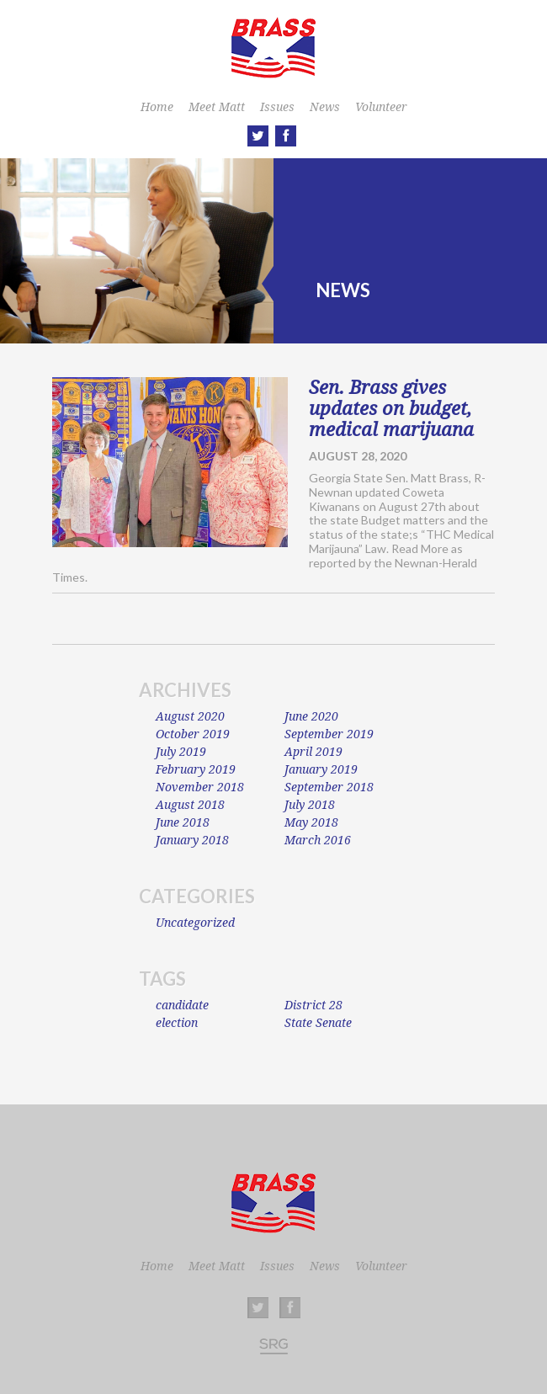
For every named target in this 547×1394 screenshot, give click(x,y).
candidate (182, 1005)
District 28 (313, 1005)
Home (157, 107)
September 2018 (329, 787)
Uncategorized (195, 922)
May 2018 (311, 822)
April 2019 (313, 751)
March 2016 (317, 840)
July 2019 (181, 751)
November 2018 (200, 787)
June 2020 (311, 716)
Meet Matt (217, 107)
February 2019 (196, 769)
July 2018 (309, 804)
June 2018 (183, 822)
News (325, 107)
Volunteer (381, 107)
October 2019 (193, 734)
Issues (277, 107)
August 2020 (190, 716)
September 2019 (329, 734)
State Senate (318, 1023)
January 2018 (192, 840)
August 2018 (190, 804)
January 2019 (321, 769)
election (177, 1023)
